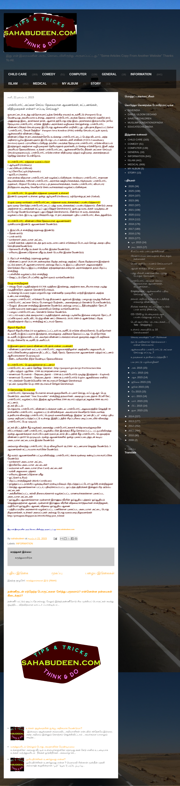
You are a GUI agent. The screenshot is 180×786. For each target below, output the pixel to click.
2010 (131, 435)
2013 (131, 421)
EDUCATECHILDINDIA (140, 126)
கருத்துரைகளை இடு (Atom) (41, 580)
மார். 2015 (137, 401)
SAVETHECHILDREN (139, 118)
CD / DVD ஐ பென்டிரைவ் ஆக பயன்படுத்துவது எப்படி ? (147, 316)
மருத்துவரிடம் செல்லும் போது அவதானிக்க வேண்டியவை (42, 746)
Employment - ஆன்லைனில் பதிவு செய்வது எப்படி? (149, 293)
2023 (131, 200)
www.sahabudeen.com (65, 529)
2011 (131, 430)
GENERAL (109, 74)
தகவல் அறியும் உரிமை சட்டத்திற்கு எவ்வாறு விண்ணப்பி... (150, 300)
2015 (131, 238)
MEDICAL (40, 83)
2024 (131, 195)
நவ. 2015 (137, 247)
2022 (131, 205)
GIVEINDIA (134, 110)
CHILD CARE (17, 74)
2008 (131, 440)
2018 (131, 224)
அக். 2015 (137, 367)
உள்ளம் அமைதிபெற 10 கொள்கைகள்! (144, 331)
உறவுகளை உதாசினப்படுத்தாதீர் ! (149, 357)
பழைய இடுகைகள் (99, 573)
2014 (131, 416)
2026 (131, 186)
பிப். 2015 (137, 405)
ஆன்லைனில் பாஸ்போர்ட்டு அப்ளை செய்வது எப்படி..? (151, 351)
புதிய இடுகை (18, 573)
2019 (131, 219)
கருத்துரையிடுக (23, 557)
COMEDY (48, 74)
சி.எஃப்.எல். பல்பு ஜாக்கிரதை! (147, 251)
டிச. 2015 (136, 242)
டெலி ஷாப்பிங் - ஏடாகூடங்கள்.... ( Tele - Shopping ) (150, 323)
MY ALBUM (70, 83)
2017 (131, 228)
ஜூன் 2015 (138, 386)
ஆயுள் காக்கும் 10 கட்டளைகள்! (148, 268)
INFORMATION (141, 74)
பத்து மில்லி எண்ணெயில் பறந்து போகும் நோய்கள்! (149, 274)
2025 (131, 191)
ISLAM (13, 83)
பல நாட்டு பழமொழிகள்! (145, 362)
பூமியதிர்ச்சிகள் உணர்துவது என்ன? (45, 759)
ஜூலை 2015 (138, 382)
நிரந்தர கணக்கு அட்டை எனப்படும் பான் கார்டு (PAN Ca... (150, 308)
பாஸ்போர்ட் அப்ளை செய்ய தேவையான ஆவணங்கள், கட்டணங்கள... (147, 283)
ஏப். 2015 (137, 396)
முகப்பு (56, 573)
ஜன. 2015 (137, 410)
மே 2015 (136, 391)
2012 (131, 425)
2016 (131, 233)
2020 (131, 214)
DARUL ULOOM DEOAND (142, 114)
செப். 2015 (137, 372)
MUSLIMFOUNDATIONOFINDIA (145, 122)
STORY (96, 83)
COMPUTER (78, 74)
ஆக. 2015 (137, 377)
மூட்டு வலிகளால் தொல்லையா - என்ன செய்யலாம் (148, 343)
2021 (131, 209)
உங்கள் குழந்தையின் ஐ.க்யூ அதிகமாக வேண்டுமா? (54, 728)
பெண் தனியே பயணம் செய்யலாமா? (151, 263)
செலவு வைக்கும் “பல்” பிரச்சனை (149, 337)
